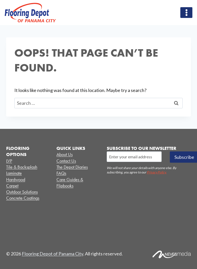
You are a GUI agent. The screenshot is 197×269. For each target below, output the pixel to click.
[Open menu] (186, 12)
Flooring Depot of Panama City (52, 253)
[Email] (134, 156)
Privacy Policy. (156, 172)
